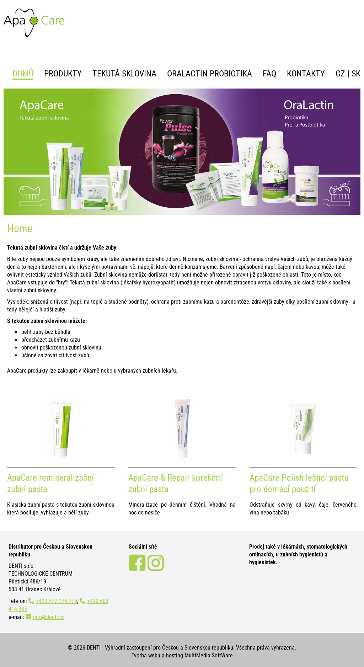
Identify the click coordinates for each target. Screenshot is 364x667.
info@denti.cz (48, 617)
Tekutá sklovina (124, 74)
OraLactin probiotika (209, 74)
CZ (340, 74)
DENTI (94, 647)
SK (356, 74)
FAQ (269, 74)
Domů (22, 74)
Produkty (63, 74)
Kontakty (306, 74)
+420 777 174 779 (56, 601)
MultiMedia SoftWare (208, 655)
